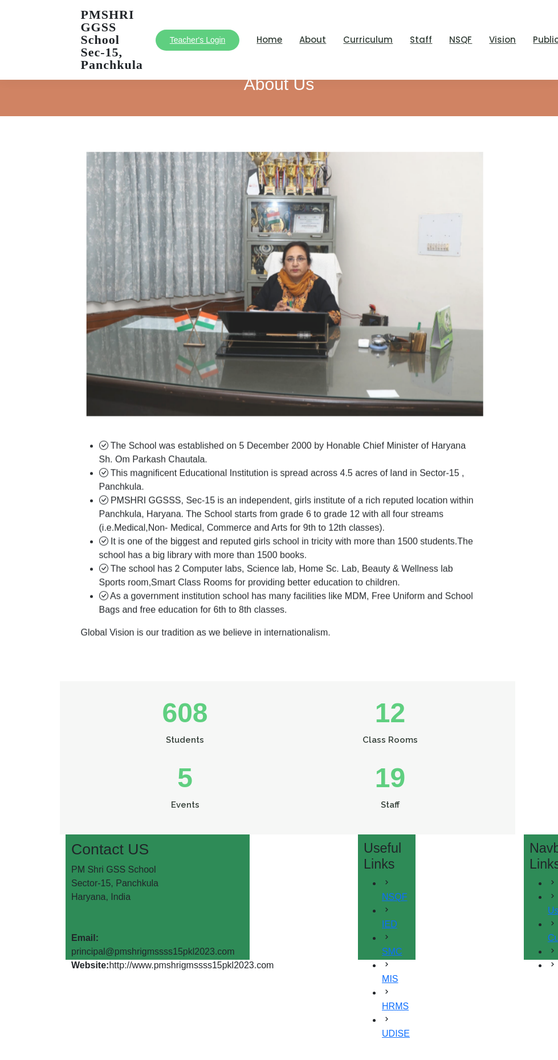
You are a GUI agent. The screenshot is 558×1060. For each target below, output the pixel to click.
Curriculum (368, 40)
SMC (392, 951)
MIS (390, 979)
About (312, 40)
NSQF (460, 40)
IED (389, 924)
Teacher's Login (198, 39)
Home (269, 40)
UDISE (396, 1033)
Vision (502, 40)
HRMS (395, 1006)
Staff (421, 40)
